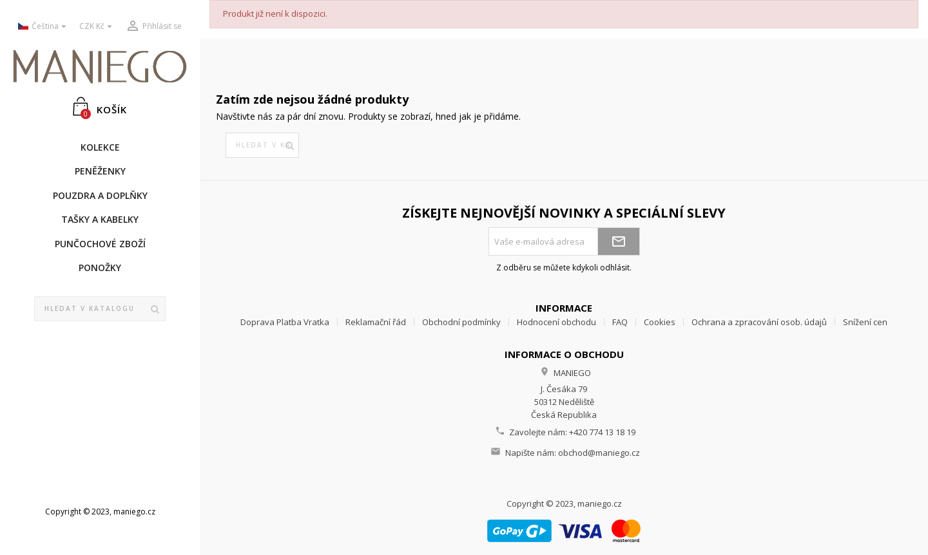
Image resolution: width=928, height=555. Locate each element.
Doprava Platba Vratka (284, 322)
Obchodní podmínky (461, 322)
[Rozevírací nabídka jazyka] (44, 27)
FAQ (620, 322)
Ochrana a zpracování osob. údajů (759, 322)
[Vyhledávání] (100, 309)
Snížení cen (865, 322)
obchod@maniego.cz (599, 452)
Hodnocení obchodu (556, 322)
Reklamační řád (375, 322)
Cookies (659, 322)
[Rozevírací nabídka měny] (97, 27)
